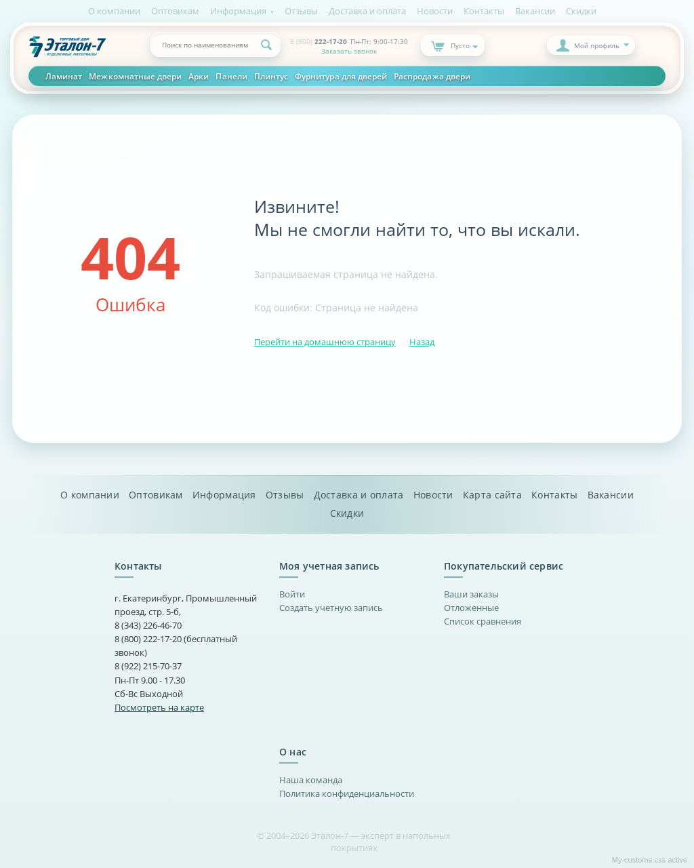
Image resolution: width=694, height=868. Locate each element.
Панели (231, 76)
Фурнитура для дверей (341, 76)
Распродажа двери (432, 76)
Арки (198, 76)
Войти (292, 594)
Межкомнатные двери (135, 76)
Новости (435, 11)
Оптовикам (175, 11)
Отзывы (301, 11)
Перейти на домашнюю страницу (325, 342)
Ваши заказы (471, 594)
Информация (238, 11)
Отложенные (471, 607)
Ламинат (63, 76)
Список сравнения (482, 621)
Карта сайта (492, 495)
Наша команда (310, 780)
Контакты (484, 11)
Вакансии (535, 11)
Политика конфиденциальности (346, 793)
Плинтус (271, 76)
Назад (421, 342)
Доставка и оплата (367, 11)
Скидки (581, 11)
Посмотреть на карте (159, 707)
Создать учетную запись (331, 607)
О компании (114, 11)
